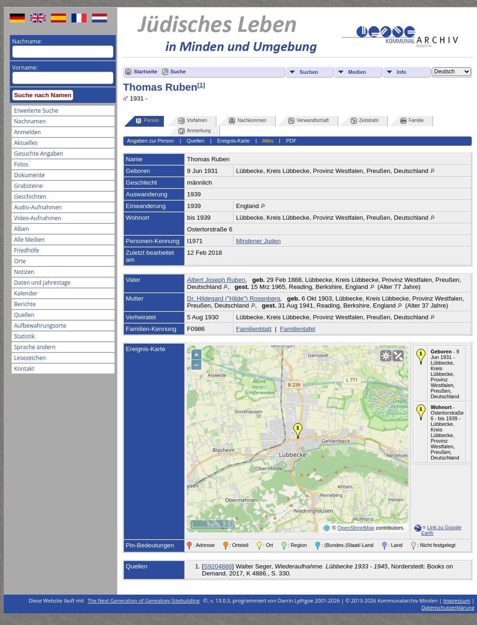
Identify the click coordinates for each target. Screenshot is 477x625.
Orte (20, 261)
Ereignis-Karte (233, 141)
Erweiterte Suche (36, 111)
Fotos (21, 164)
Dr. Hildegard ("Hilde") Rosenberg (233, 298)
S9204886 (218, 566)
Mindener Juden (258, 240)
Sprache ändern (35, 347)
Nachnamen (30, 121)
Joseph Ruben (216, 279)
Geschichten (30, 197)
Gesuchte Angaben (38, 154)
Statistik (24, 336)
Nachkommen (247, 120)
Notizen (24, 272)
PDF (291, 141)
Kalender (25, 293)
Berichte (25, 304)
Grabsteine (28, 186)
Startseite (145, 71)
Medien (357, 72)
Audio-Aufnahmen (38, 207)
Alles (267, 141)
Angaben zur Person (150, 141)
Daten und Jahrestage (42, 283)
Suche (178, 71)
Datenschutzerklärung (447, 607)
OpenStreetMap (355, 528)
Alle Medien (29, 240)
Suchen (308, 72)
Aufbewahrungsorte (40, 326)
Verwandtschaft (308, 120)
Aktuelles (26, 143)
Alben (21, 229)
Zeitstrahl (364, 120)
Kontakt (24, 369)
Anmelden (27, 132)
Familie (412, 120)
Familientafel (297, 328)
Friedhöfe (26, 250)
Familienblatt (253, 328)
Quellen (24, 315)
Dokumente (29, 175)
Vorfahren (192, 120)
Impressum (456, 600)
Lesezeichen (30, 358)
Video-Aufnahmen (37, 218)
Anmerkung (194, 131)
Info (401, 72)
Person (147, 120)
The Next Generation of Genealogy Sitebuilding (144, 600)
